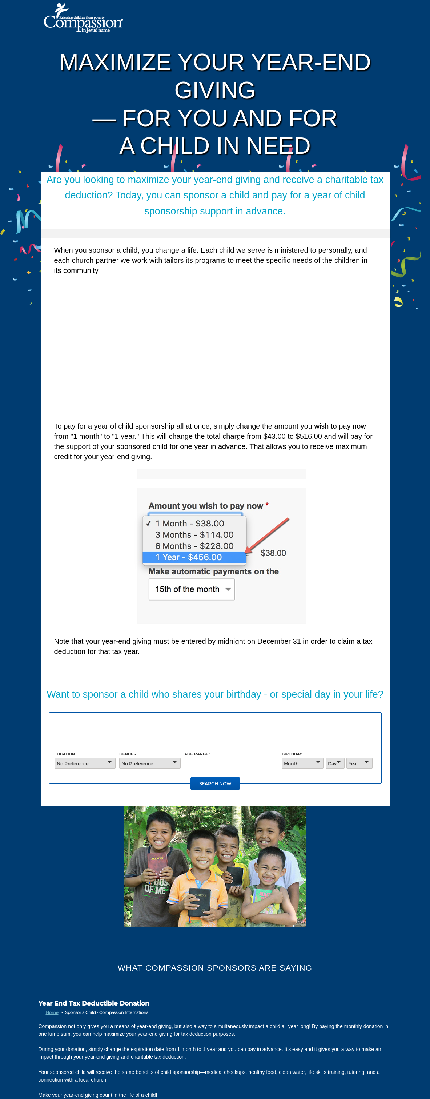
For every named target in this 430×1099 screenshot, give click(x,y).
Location (65, 754)
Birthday (292, 754)
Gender (127, 754)
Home (52, 1012)
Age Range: (197, 754)
